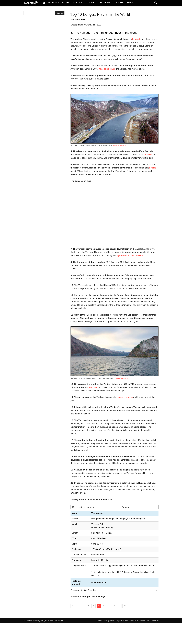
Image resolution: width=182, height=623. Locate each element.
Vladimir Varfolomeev (119, 145)
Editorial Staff (79, 20)
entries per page (86, 507)
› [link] (156, 590)
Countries (53, 3)
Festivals (118, 3)
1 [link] (152, 590)
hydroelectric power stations (130, 255)
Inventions (105, 3)
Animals (131, 3)
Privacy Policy (109, 621)
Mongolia (136, 39)
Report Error (144, 621)
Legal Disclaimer (122, 621)
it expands (94, 387)
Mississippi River (107, 69)
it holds (152, 168)
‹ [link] (147, 590)
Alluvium (149, 154)
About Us (155, 621)
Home (99, 621)
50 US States (79, 3)
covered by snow (125, 397)
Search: (125, 507)
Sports (92, 3)
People (66, 3)
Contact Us (134, 621)
